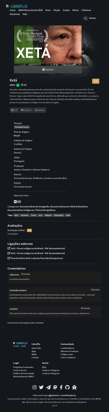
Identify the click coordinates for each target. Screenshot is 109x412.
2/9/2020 (95, 290)
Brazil (17, 135)
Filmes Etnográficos (45, 210)
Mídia (34, 354)
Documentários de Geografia (34, 206)
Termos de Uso (20, 370)
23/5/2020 (85, 308)
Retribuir (39, 110)
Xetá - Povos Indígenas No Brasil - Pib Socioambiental (36, 248)
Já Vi (14, 110)
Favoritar (26, 110)
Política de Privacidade (23, 373)
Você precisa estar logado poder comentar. (26, 322)
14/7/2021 (25, 274)
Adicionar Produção (69, 351)
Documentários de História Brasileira (69, 206)
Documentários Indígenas (21, 210)
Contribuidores (67, 348)
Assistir (48, 69)
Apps (34, 351)
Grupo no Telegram (51, 370)
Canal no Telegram (50, 373)
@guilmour (54, 395)
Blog (44, 367)
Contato (35, 357)
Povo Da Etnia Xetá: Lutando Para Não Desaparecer (35, 258)
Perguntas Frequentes (23, 367)
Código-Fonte (67, 354)
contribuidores (68, 395)
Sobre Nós (36, 348)
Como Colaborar (68, 357)
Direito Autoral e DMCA (23, 376)
